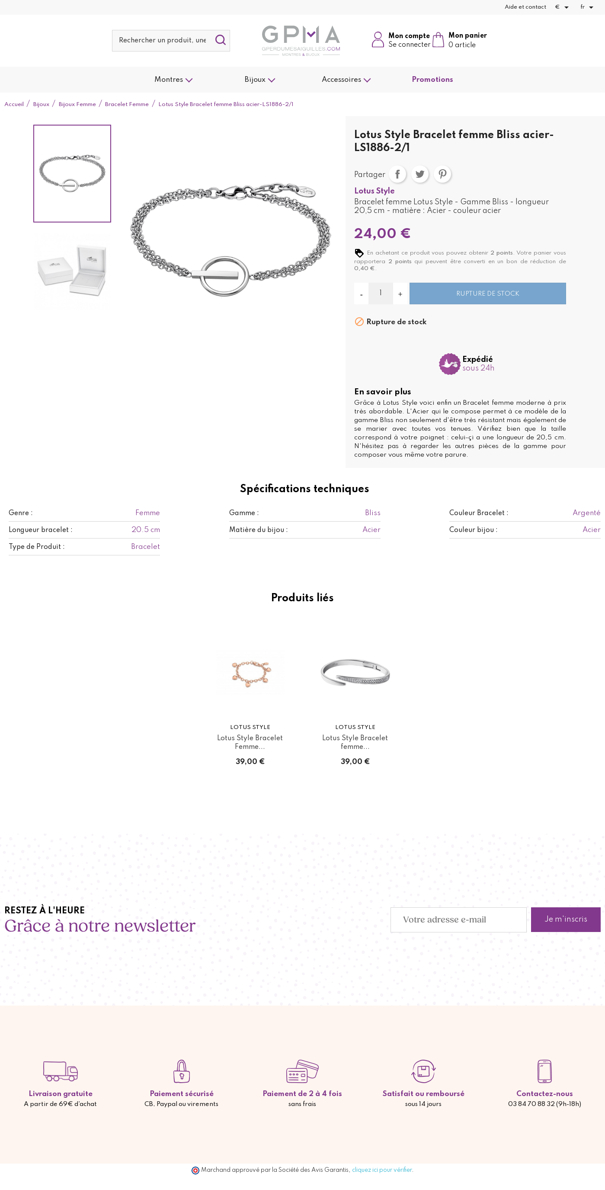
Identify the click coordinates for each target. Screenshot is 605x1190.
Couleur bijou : (473, 530)
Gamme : (244, 513)
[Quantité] (381, 293)
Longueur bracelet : (41, 530)
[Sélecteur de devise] (563, 7)
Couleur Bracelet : (479, 513)
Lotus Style (374, 191)
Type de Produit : (37, 547)
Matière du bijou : (258, 530)
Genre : (21, 513)
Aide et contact (525, 7)
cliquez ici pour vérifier (382, 1170)
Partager (397, 174)
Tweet (420, 174)
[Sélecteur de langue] (588, 7)
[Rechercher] (171, 41)
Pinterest (442, 174)
